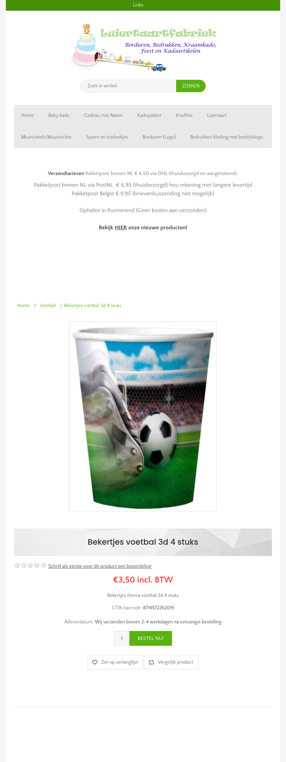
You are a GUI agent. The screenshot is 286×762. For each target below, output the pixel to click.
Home (27, 115)
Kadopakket (149, 115)
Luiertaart (217, 115)
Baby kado (59, 115)
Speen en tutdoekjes (107, 137)
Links (138, 5)
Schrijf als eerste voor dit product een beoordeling (99, 566)
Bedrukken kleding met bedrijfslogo (226, 137)
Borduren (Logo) (159, 137)
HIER (121, 228)
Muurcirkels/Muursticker (46, 137)
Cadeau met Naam (103, 115)
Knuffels (184, 115)
